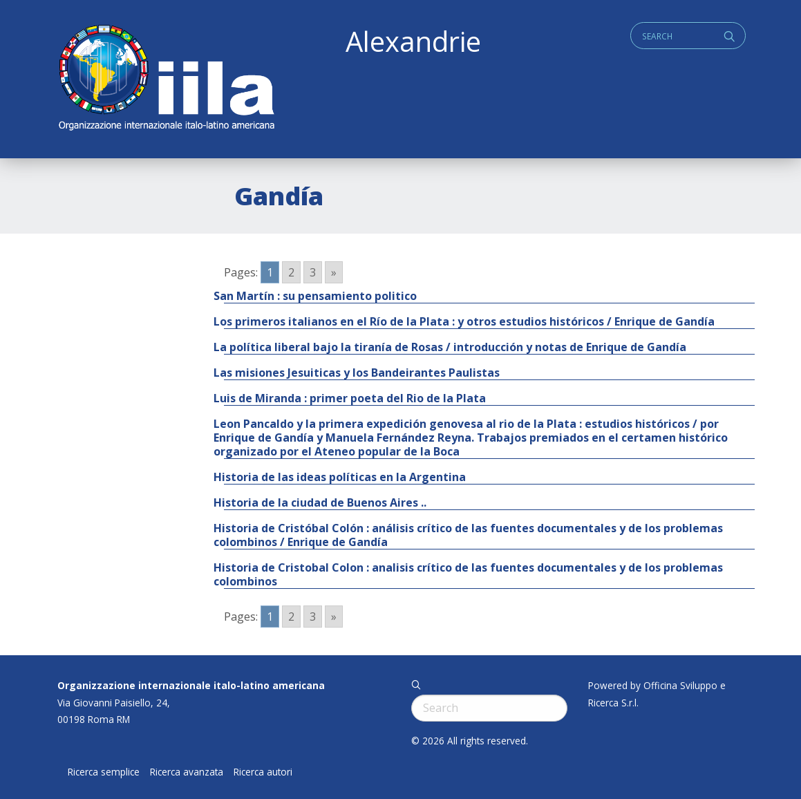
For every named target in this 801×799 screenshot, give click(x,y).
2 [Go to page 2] (291, 272)
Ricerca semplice (104, 772)
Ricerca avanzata (186, 772)
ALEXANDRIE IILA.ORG (166, 79)
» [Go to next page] (334, 272)
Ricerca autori (263, 772)
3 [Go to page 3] (313, 272)
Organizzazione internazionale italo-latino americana (191, 685)
